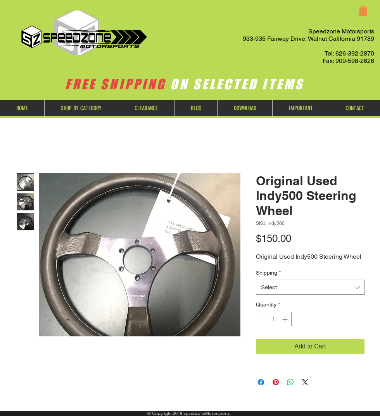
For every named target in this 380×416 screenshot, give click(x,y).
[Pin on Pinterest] (275, 382)
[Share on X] (305, 382)
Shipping (268, 273)
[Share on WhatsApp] (290, 382)
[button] (363, 10)
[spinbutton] (274, 319)
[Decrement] (262, 319)
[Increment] (285, 319)
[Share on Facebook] (261, 382)
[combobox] (310, 287)
